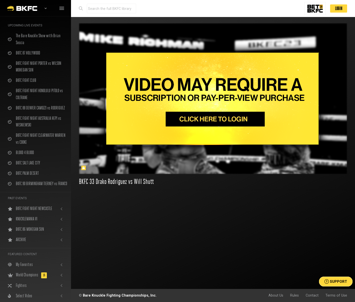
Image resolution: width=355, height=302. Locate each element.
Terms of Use (336, 295)
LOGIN (338, 8)
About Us (275, 295)
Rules (294, 295)
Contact (312, 295)
